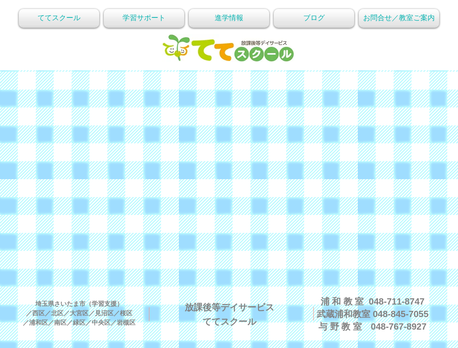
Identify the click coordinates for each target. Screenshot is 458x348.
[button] (398, 18)
